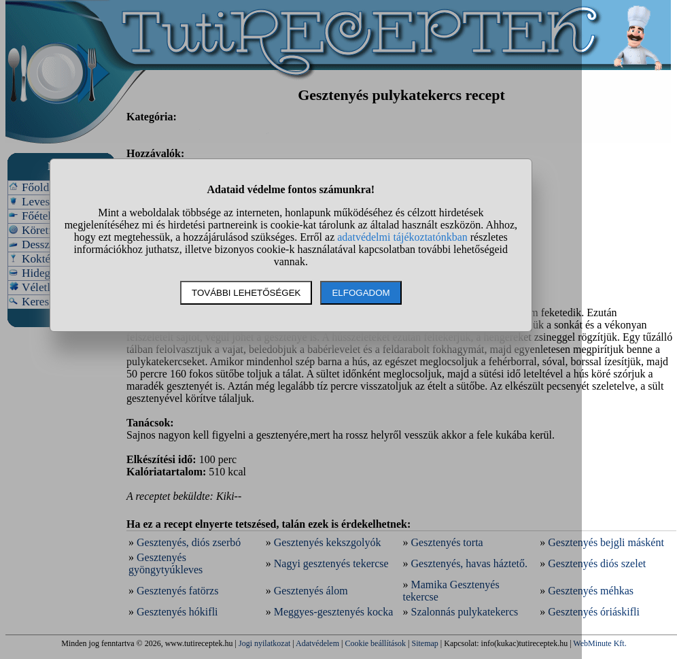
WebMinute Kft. (599, 643)
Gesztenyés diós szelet (597, 563)
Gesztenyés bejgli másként (606, 542)
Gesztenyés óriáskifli (594, 612)
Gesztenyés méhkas (590, 590)
